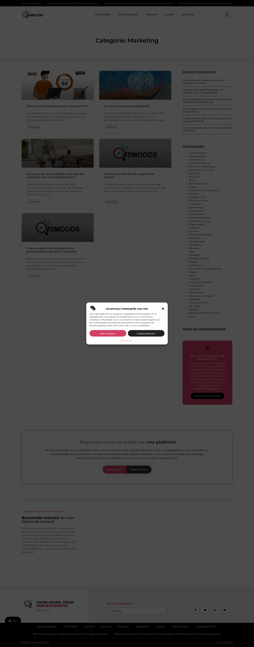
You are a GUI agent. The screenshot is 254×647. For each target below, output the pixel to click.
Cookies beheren (146, 333)
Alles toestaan (108, 333)
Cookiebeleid (125, 340)
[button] (163, 308)
